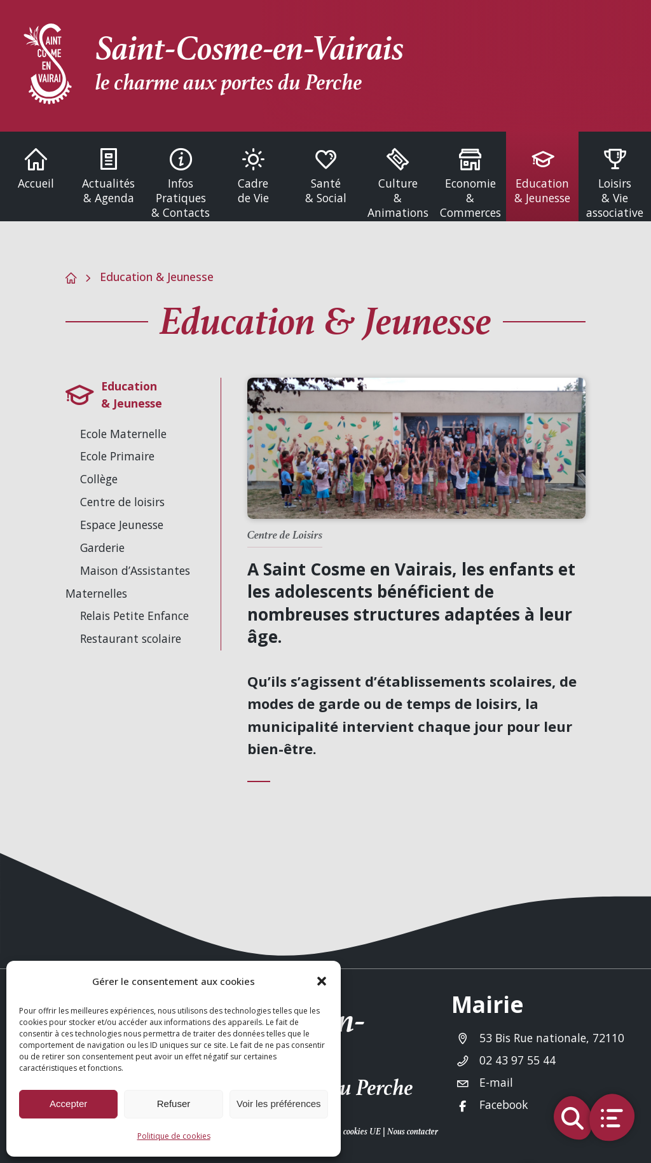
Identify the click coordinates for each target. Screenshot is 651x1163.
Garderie (102, 547)
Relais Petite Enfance (134, 615)
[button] (321, 981)
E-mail (496, 1082)
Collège (99, 478)
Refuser (174, 1103)
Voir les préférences (278, 1103)
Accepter (68, 1103)
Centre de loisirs (122, 501)
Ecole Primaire (117, 456)
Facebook (503, 1104)
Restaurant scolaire (130, 638)
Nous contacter (412, 1131)
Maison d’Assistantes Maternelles (127, 582)
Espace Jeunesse (121, 524)
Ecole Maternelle (123, 433)
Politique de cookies (173, 1136)
